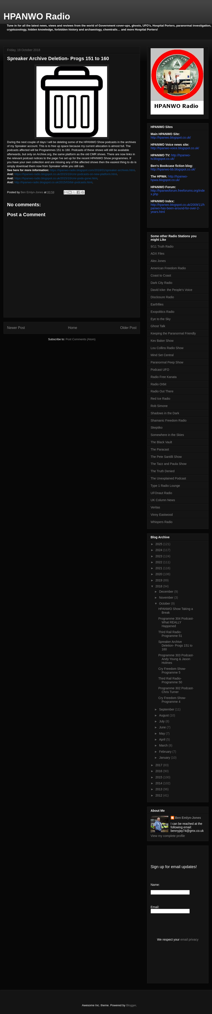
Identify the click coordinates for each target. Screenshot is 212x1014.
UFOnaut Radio (161, 493)
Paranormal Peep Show (167, 362)
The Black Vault (161, 442)
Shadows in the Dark (165, 413)
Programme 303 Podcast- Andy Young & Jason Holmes (176, 659)
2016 (159, 771)
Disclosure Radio (162, 297)
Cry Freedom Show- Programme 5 (172, 670)
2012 (159, 795)
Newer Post (16, 328)
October (165, 603)
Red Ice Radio (160, 398)
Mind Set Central (162, 355)
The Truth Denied (162, 471)
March (163, 745)
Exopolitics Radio (162, 311)
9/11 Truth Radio (162, 246)
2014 (159, 783)
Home (72, 328)
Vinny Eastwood (162, 514)
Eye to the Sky (160, 319)
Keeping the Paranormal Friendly (173, 333)
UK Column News (163, 500)
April (162, 739)
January (165, 757)
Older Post (128, 328)
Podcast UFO (160, 369)
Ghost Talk (158, 326)
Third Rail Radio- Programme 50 (170, 680)
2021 (159, 568)
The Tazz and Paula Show (168, 464)
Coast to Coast (161, 275)
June (163, 727)
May (162, 733)
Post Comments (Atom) (80, 339)
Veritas (155, 507)
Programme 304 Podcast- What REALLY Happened (176, 622)
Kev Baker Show (162, 340)
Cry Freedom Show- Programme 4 (172, 699)
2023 (159, 556)
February (165, 751)
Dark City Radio (161, 283)
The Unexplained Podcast (168, 478)
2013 (159, 789)
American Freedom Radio (168, 268)
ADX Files (157, 253)
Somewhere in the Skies (167, 435)
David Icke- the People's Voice (171, 290)
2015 (159, 777)
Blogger (131, 1005)
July (162, 721)
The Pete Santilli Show (166, 456)
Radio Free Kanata (164, 377)
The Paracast (160, 449)
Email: (155, 907)
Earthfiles (157, 304)
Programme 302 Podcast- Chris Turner (176, 690)
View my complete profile (168, 836)
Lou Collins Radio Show (167, 348)
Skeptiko (157, 427)
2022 (159, 562)
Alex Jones (158, 261)
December (166, 591)
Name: (155, 884)
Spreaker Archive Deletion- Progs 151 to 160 (175, 645)
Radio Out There (162, 391)
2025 (159, 544)
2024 (159, 550)
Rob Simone (159, 406)
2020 (159, 574)
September (167, 709)
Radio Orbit (158, 384)
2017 (159, 765)
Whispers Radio (161, 522)
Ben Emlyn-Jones (188, 817)
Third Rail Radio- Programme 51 (170, 634)
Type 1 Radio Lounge (165, 485)
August (164, 715)
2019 (159, 580)
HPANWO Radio (37, 16)
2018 (159, 586)
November (166, 597)
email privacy (189, 939)
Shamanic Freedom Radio (169, 420)
